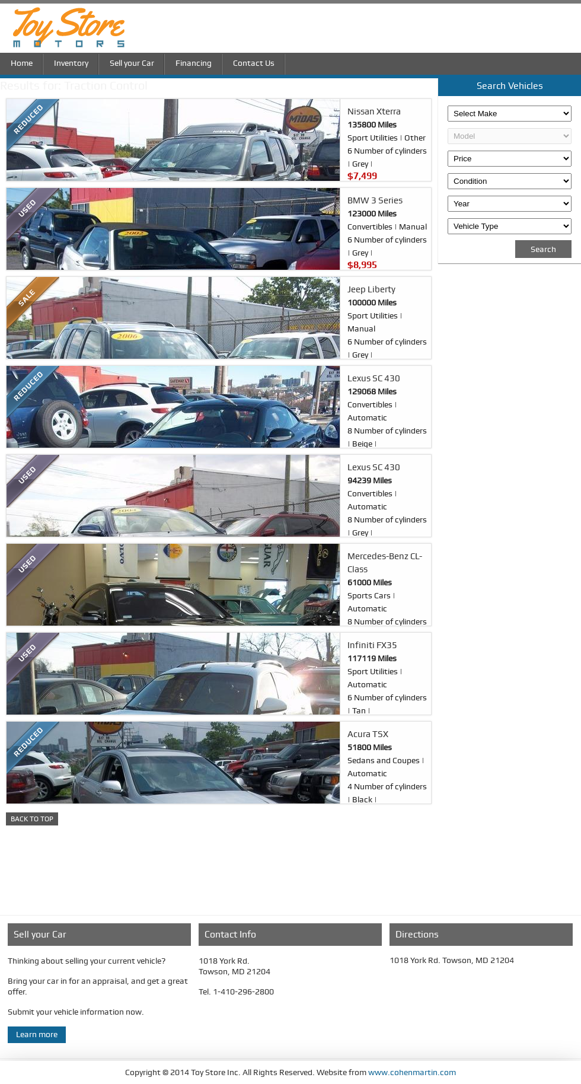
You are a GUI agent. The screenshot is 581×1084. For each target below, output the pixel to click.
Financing (193, 61)
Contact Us (253, 61)
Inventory (71, 61)
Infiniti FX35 (372, 645)
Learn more (37, 1034)
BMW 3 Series (375, 200)
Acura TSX (367, 734)
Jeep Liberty (371, 289)
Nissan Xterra (374, 111)
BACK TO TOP (32, 819)
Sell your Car (132, 61)
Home (22, 61)
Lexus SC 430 (373, 378)
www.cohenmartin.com (411, 1072)
